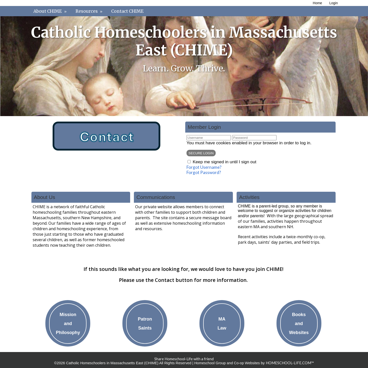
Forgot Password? (203, 172)
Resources (90, 11)
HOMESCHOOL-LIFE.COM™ (290, 363)
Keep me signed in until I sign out (224, 161)
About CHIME (50, 11)
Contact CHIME (127, 11)
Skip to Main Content (184, 355)
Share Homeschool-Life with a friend (184, 359)
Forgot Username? (203, 167)
